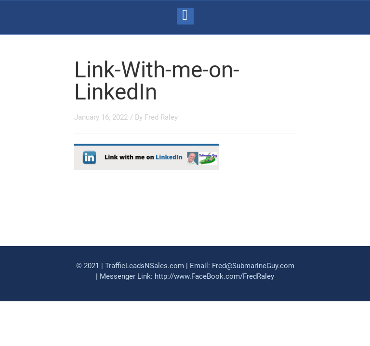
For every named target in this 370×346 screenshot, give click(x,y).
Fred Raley (161, 117)
